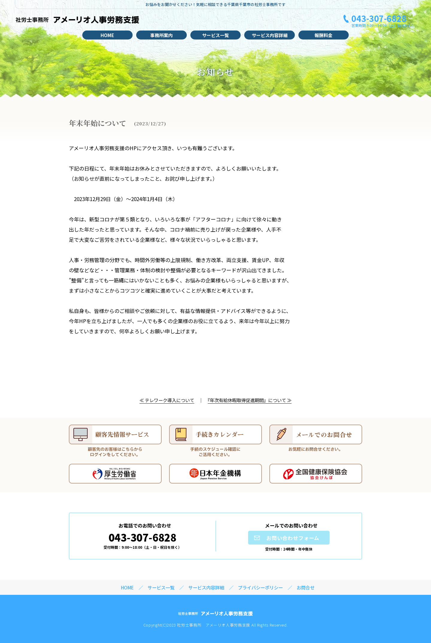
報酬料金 (324, 35)
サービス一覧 (215, 35)
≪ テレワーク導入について (166, 400)
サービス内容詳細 (270, 35)
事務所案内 (161, 35)
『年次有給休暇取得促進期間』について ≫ (250, 400)
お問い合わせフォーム (293, 538)
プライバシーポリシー (260, 587)
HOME (107, 35)
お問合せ (306, 587)
